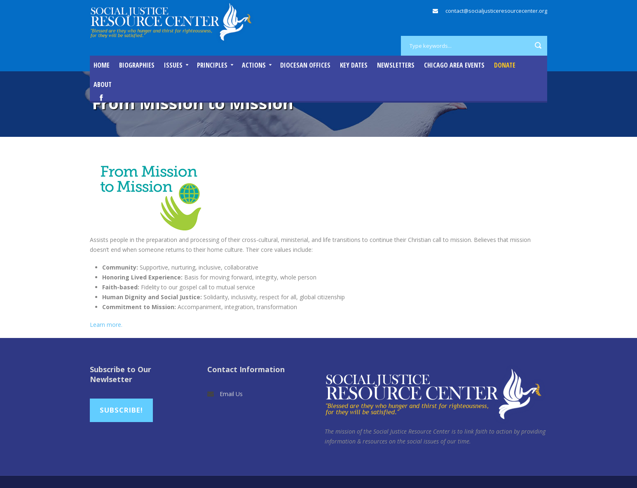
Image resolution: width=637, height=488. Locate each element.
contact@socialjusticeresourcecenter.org (496, 10)
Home (102, 65)
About (103, 84)
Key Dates (354, 65)
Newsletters (396, 65)
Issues (173, 65)
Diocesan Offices (305, 65)
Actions (254, 65)
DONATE (504, 65)
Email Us (231, 394)
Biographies (137, 65)
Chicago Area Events (454, 65)
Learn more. (106, 324)
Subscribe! (121, 410)
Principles (212, 65)
